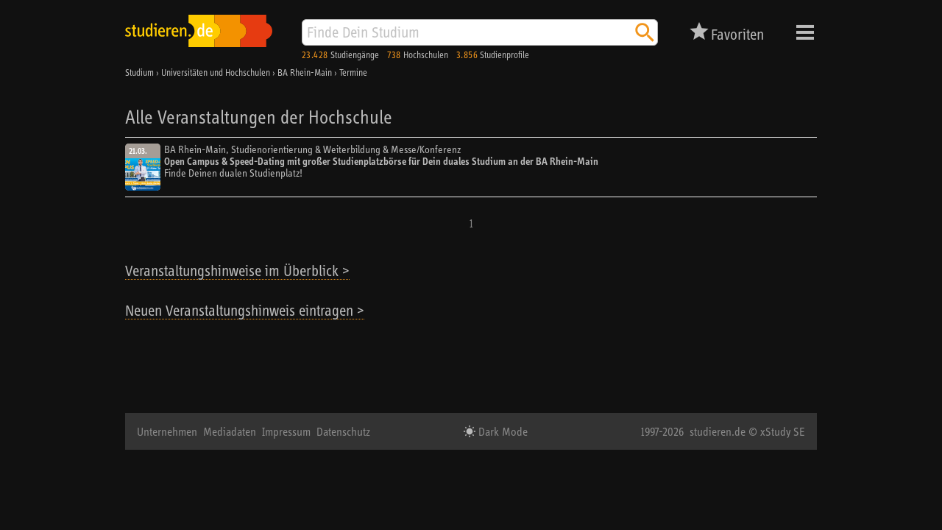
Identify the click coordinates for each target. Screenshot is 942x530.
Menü (805, 32)
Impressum (286, 431)
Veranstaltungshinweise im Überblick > (237, 270)
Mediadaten (229, 431)
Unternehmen (167, 431)
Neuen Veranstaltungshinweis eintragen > (244, 310)
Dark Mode (501, 431)
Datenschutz (343, 431)
